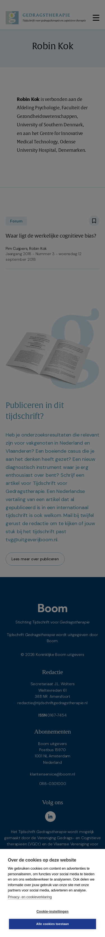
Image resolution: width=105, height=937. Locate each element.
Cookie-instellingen (52, 912)
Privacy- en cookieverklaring (30, 897)
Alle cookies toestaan (52, 924)
